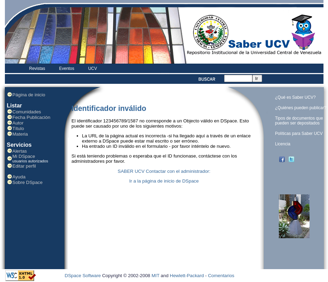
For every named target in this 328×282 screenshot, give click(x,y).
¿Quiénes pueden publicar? (300, 107)
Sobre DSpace (28, 182)
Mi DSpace (24, 156)
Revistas (37, 68)
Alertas (20, 151)
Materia (20, 134)
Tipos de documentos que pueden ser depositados (299, 121)
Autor (18, 123)
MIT (156, 275)
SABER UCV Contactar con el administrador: (164, 171)
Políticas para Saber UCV (299, 133)
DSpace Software (83, 275)
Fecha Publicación (32, 117)
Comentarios (221, 275)
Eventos (66, 68)
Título (18, 128)
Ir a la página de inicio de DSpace (164, 181)
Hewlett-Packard (187, 275)
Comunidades (27, 111)
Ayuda (19, 176)
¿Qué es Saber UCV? (295, 97)
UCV (92, 68)
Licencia (282, 144)
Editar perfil (24, 166)
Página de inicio (29, 94)
